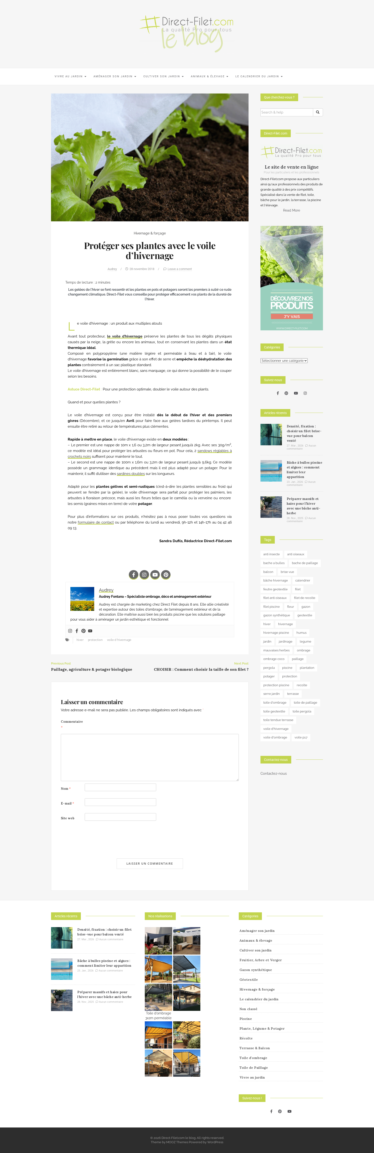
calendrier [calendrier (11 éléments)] (302, 580)
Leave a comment (180, 269)
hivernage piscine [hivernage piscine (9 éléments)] (276, 632)
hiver (80, 640)
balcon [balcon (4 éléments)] (268, 572)
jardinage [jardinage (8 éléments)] (285, 641)
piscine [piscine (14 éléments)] (287, 668)
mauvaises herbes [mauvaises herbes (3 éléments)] (276, 650)
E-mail (67, 803)
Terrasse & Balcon (254, 1048)
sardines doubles (131, 474)
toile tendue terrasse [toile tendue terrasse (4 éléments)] (278, 720)
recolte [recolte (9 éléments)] (302, 685)
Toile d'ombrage (253, 1058)
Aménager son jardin (115, 76)
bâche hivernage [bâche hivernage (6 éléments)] (275, 580)
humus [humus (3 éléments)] (301, 632)
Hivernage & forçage (150, 233)
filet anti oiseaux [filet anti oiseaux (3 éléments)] (275, 598)
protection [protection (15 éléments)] (289, 676)
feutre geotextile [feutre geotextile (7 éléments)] (275, 589)
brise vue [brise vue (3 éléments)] (287, 572)
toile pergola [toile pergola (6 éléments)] (302, 711)
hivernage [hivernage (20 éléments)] (285, 624)
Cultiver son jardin (163, 76)
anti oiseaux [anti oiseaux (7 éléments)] (295, 554)
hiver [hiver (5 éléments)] (267, 624)
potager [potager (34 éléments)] (269, 676)
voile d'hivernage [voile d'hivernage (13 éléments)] (276, 729)
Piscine (245, 1019)
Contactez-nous (273, 773)
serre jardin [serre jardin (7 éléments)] (271, 694)
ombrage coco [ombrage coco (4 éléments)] (274, 659)
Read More (291, 210)
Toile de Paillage (253, 1067)
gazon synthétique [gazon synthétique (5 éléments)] (276, 615)
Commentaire (72, 724)
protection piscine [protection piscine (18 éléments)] (276, 685)
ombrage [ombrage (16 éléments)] (303, 650)
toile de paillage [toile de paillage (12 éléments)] (305, 702)
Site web (67, 818)
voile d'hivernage (119, 640)
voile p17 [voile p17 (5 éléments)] (301, 737)
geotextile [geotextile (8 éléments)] (304, 615)
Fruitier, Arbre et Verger (260, 960)
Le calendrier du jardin (259, 76)
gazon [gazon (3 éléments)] (305, 606)
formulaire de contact (96, 522)
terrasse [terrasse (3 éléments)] (293, 694)
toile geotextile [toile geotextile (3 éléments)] (274, 711)
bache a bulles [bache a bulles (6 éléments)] (274, 563)
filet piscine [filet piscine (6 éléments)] (271, 606)
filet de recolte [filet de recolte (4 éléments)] (304, 598)
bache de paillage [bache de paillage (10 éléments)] (305, 563)
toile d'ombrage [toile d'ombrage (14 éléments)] (274, 702)
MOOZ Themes (177, 1142)
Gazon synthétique (255, 970)
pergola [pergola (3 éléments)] (269, 668)
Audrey (112, 269)
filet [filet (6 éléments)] (298, 589)
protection (95, 640)
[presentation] (97, 839)
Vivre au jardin (70, 76)
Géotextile (248, 979)
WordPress (215, 1142)
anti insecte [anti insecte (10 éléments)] (271, 554)
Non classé (248, 1009)
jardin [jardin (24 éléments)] (267, 641)
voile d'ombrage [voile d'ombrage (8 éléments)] (275, 737)
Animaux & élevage (209, 76)
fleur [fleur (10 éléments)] (290, 606)
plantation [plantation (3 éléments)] (307, 668)
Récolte (246, 1038)
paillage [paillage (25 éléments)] (298, 659)
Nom (66, 789)
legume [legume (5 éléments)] (305, 641)
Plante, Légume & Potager (262, 1028)
